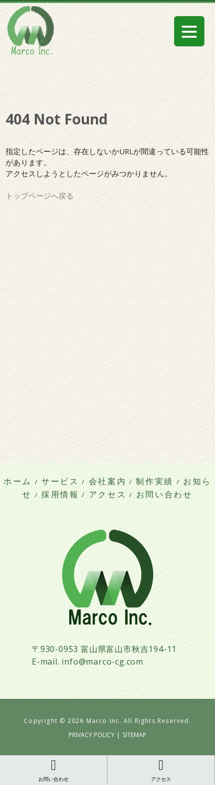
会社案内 (108, 481)
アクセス (108, 494)
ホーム (18, 481)
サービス (60, 481)
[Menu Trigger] (189, 31)
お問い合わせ (164, 494)
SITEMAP (134, 735)
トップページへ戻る (40, 195)
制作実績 (155, 481)
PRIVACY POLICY (92, 735)
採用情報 (60, 494)
